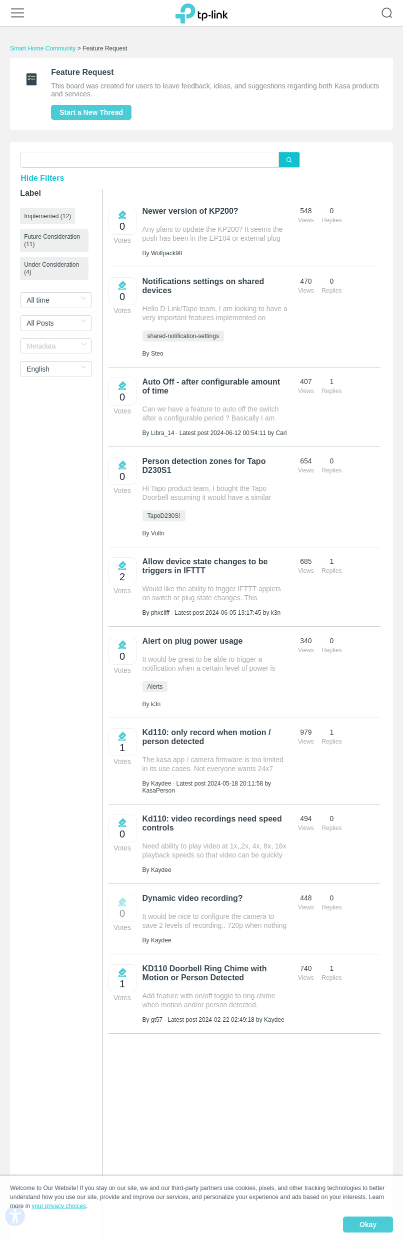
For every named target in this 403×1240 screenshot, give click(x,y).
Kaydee (161, 783)
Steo (157, 353)
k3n (275, 612)
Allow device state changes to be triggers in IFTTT (205, 566)
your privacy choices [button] (59, 1207)
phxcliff (160, 612)
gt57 (156, 1019)
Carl (281, 432)
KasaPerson (158, 790)
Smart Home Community (43, 48)
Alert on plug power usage (192, 641)
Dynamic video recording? (192, 898)
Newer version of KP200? (190, 211)
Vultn (157, 533)
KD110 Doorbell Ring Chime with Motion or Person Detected (204, 973)
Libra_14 (162, 432)
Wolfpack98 (166, 253)
